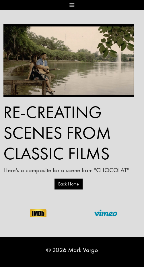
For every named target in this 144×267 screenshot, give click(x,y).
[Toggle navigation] (72, 5)
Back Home (68, 184)
